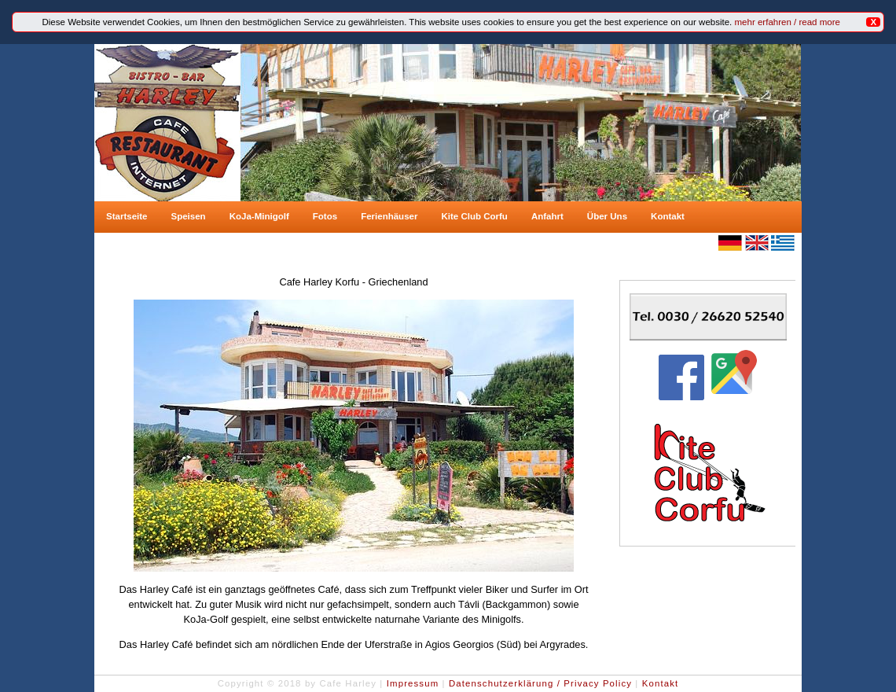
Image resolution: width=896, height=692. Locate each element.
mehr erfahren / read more (787, 22)
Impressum (413, 683)
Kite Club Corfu (474, 216)
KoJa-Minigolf (259, 216)
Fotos (325, 216)
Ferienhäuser (389, 216)
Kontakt (668, 216)
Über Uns (607, 216)
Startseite (126, 216)
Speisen (188, 216)
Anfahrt (547, 216)
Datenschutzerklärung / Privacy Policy (540, 683)
